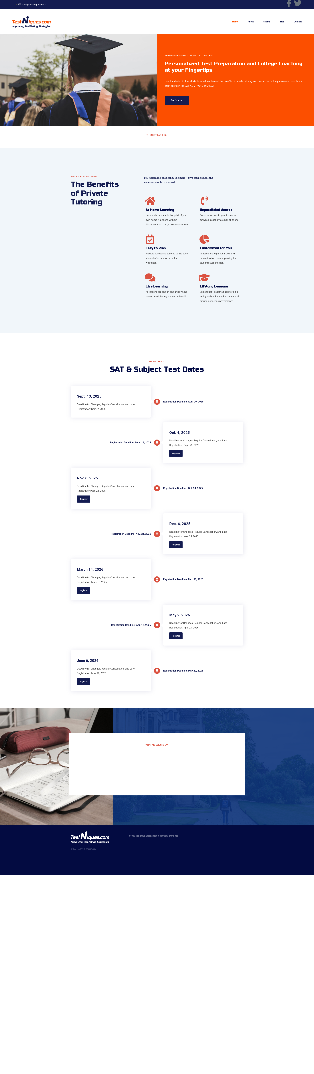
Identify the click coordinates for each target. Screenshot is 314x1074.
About (251, 21)
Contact (298, 21)
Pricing (266, 21)
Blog (282, 21)
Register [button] (176, 453)
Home (235, 21)
